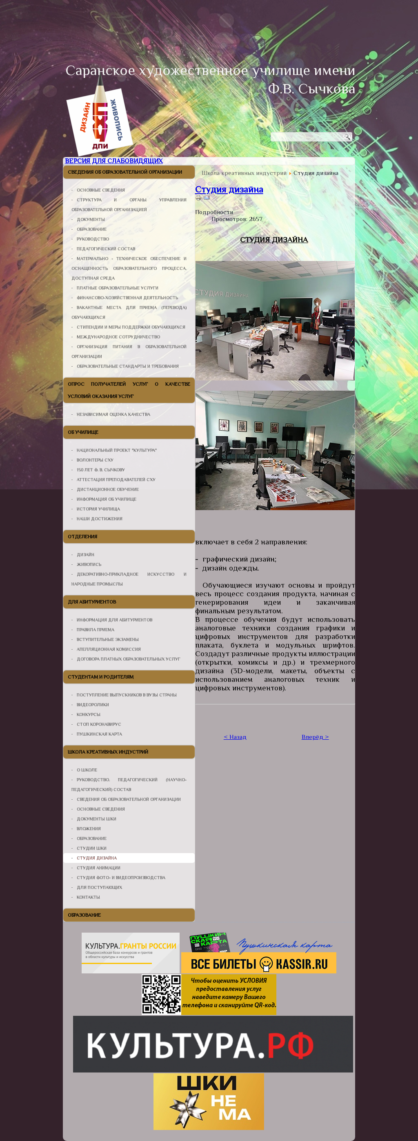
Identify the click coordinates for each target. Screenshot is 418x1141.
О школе (87, 769)
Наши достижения (99, 518)
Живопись (89, 564)
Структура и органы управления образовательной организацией (129, 204)
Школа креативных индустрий (108, 752)
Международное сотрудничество (118, 336)
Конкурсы (88, 714)
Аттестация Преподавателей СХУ (116, 479)
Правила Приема (95, 629)
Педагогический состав (106, 248)
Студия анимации (98, 867)
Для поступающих (99, 887)
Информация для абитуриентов (114, 619)
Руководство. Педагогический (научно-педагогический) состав (129, 784)
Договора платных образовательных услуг (128, 659)
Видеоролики (93, 704)
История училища (98, 508)
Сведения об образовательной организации (125, 172)
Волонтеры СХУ (95, 460)
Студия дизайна (97, 858)
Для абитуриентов (92, 602)
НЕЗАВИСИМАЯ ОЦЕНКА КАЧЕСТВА (113, 414)
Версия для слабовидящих (114, 161)
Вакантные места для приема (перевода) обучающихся (129, 312)
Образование (92, 229)
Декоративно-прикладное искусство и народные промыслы (129, 579)
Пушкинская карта (99, 734)
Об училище (83, 432)
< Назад (235, 736)
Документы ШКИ (96, 818)
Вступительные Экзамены (108, 639)
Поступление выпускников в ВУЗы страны (127, 694)
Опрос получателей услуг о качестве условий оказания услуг (129, 390)
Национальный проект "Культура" (117, 450)
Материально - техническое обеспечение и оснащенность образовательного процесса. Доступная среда (129, 268)
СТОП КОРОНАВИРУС (99, 724)
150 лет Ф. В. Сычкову (101, 469)
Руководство (93, 239)
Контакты (88, 897)
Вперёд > (315, 736)
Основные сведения (101, 190)
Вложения (89, 828)
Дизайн (85, 554)
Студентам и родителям (100, 677)
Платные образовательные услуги (117, 287)
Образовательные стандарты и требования (128, 366)
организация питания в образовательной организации (129, 351)
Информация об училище (106, 499)
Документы (91, 219)
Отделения (82, 537)
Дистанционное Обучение (108, 489)
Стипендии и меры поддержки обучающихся (131, 327)
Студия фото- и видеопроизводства (121, 877)
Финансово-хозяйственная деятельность (127, 297)
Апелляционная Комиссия (109, 649)
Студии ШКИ (92, 848)
